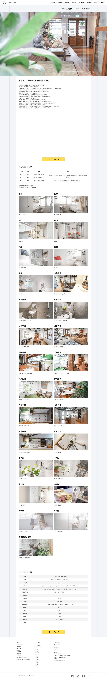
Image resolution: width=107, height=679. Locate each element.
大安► (37, 651)
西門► (37, 657)
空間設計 (19, 650)
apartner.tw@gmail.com (23, 659)
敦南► (37, 659)
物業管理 (19, 648)
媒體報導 (56, 649)
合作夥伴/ (56, 647)
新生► (37, 654)
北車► (37, 661)
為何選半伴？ (57, 644)
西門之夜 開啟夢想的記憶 (60, 657)
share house (38, 647)
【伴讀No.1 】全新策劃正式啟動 (62, 655)
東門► (37, 664)
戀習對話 (56, 659)
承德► (37, 656)
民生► (37, 665)
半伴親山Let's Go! (58, 654)
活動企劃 (19, 651)
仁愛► (37, 649)
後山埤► (37, 662)
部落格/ (56, 652)
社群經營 (19, 655)
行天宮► (37, 652)
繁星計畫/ (37, 642)
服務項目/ (19, 647)
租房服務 (19, 653)
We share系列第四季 (59, 660)
